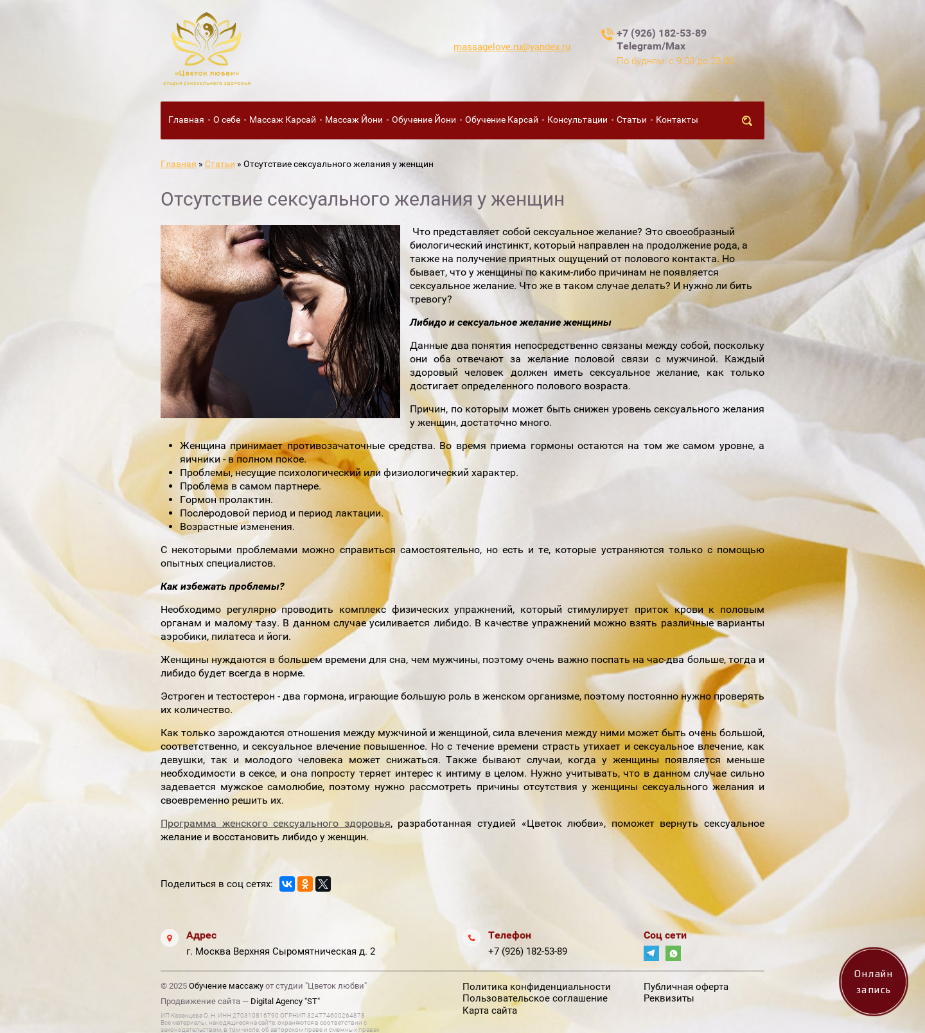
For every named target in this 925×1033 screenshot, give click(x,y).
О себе (226, 119)
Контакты (677, 119)
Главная (186, 119)
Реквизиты (669, 998)
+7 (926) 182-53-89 (527, 951)
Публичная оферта (686, 987)
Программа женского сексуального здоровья (276, 823)
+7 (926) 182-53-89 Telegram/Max (662, 39)
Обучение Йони (424, 119)
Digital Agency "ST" (285, 1001)
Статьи (632, 119)
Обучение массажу (226, 986)
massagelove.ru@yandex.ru (512, 47)
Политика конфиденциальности (537, 987)
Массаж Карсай (282, 119)
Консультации (577, 119)
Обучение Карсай (501, 119)
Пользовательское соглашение (535, 998)
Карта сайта (490, 1010)
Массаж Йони (354, 119)
